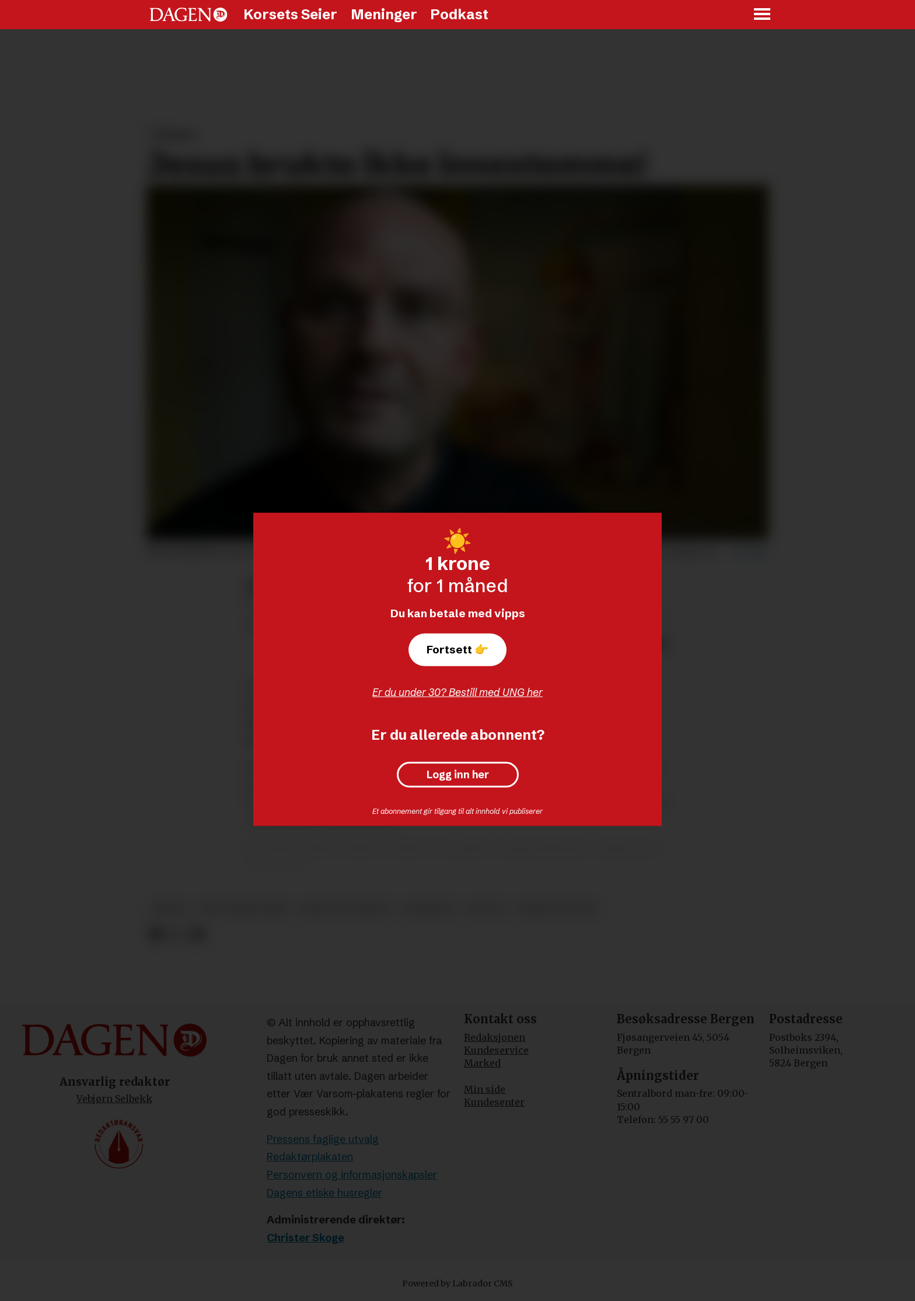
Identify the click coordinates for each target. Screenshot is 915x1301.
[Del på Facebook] (156, 935)
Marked (482, 1063)
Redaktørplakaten (310, 1156)
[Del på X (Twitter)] (177, 935)
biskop (169, 909)
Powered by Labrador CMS (457, 1283)
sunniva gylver (557, 909)
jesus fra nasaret (346, 909)
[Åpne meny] (762, 15)
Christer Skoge (305, 1237)
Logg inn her (458, 774)
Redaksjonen (494, 1037)
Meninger (384, 14)
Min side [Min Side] (484, 1089)
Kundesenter (494, 1102)
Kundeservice (496, 1050)
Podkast (459, 14)
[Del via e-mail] (197, 935)
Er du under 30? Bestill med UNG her (457, 692)
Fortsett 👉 (457, 649)
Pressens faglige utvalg (323, 1139)
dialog (486, 909)
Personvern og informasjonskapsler (352, 1174)
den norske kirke (243, 909)
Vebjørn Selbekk (114, 1098)
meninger (429, 909)
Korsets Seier (290, 14)
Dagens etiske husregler (324, 1192)
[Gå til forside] (188, 15)
